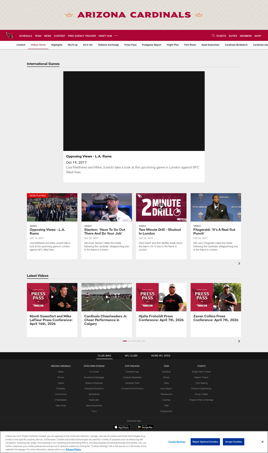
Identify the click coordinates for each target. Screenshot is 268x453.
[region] (134, 442)
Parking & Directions (94, 377)
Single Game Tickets (201, 360)
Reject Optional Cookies (205, 441)
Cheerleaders (61, 388)
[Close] (262, 442)
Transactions (166, 382)
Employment (166, 399)
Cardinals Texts (132, 371)
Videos (61, 371)
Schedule (166, 360)
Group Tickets (201, 382)
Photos (60, 366)
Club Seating (201, 371)
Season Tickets (201, 366)
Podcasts (60, 377)
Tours (94, 399)
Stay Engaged (132, 354)
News (60, 360)
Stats (166, 371)
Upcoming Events (94, 394)
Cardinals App (132, 360)
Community (60, 382)
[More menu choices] (116, 35)
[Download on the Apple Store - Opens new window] (121, 416)
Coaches (166, 388)
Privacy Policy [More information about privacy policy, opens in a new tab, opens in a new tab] (73, 449)
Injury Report (166, 377)
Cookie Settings (176, 441)
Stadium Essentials (94, 371)
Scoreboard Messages (94, 366)
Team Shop (61, 394)
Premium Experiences (201, 377)
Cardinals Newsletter (132, 366)
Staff (166, 394)
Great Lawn (94, 388)
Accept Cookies (233, 441)
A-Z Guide (94, 360)
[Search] (213, 35)
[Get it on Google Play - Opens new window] (145, 417)
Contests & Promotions (132, 377)
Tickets (201, 354)
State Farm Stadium (94, 354)
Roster (166, 366)
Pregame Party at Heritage (201, 388)
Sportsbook (94, 382)
